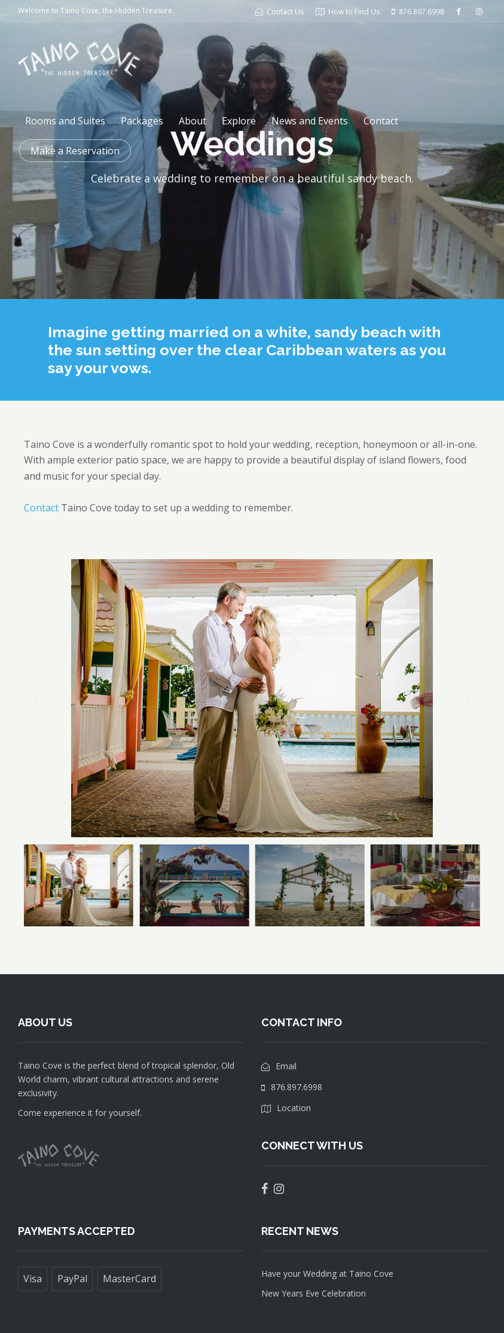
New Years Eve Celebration (313, 1293)
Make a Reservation (75, 151)
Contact (381, 120)
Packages (142, 120)
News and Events (309, 120)
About (192, 120)
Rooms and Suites (65, 120)
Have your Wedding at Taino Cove (327, 1273)
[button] (36, 698)
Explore (239, 120)
